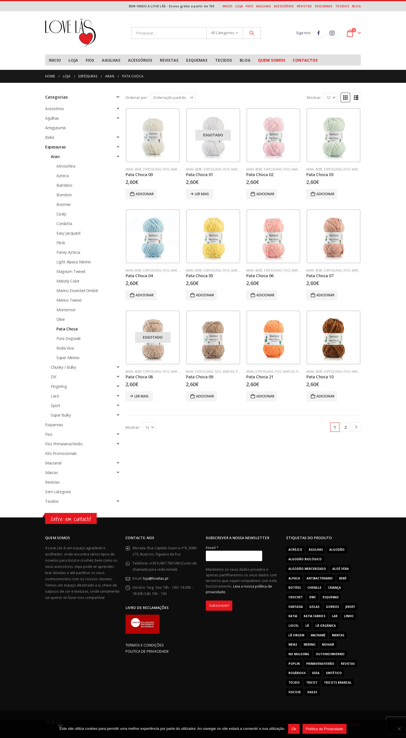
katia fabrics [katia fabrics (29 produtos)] (314, 616)
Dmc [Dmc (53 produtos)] (312, 597)
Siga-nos (303, 32)
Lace (55, 396)
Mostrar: (314, 97)
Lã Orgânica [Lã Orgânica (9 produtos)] (325, 626)
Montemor (66, 309)
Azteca (62, 175)
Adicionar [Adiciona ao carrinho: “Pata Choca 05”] (205, 295)
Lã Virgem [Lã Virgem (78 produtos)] (296, 635)
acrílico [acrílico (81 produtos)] (295, 550)
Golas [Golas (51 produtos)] (314, 607)
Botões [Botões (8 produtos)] (294, 588)
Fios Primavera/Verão (64, 443)
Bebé (138, 169)
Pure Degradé (68, 338)
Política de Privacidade (324, 729)
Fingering (59, 386)
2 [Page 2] (345, 427)
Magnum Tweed (70, 271)
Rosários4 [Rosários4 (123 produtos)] (296, 673)
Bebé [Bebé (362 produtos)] (343, 578)
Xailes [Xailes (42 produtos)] (312, 692)
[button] (345, 97)
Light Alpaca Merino (73, 261)
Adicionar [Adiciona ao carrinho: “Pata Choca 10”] (325, 396)
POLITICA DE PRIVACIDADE (147, 651)
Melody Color (68, 281)
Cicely (61, 214)
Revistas (304, 6)
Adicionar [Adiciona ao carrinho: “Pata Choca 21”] (265, 396)
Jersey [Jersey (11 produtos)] (350, 607)
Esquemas (323, 6)
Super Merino (68, 357)
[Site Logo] (70, 33)
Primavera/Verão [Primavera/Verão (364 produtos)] (320, 664)
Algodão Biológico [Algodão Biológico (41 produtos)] (305, 559)
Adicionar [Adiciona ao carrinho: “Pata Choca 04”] (145, 295)
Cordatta (64, 223)
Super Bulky (61, 415)
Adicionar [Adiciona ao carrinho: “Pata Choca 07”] (325, 295)
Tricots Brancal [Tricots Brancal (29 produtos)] (338, 682)
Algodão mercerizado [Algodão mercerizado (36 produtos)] (307, 569)
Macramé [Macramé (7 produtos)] (318, 635)
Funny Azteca (68, 252)
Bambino (64, 185)
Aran (129, 169)
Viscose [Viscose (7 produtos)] (294, 692)
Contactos (305, 60)
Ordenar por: (136, 97)
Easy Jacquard (68, 233)
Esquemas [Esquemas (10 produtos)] (331, 597)
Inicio (228, 6)
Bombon (64, 194)
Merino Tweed (68, 300)
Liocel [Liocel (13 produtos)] (293, 626)
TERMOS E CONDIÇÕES (144, 645)
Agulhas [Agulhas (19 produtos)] (316, 550)
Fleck (60, 242)
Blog (356, 6)
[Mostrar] (331, 97)
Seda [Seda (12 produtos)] (315, 673)
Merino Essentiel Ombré (77, 290)
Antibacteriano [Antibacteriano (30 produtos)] (319, 578)
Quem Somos (271, 60)
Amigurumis (55, 127)
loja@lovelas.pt (155, 578)
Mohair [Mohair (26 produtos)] (328, 644)
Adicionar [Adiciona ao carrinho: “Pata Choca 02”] (265, 194)
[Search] (252, 33)
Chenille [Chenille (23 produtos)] (314, 588)
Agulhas (263, 6)
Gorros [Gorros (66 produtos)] (332, 607)
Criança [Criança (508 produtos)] (334, 588)
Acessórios (284, 6)
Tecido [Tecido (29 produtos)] (294, 682)
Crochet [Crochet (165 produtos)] (295, 597)
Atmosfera (65, 166)
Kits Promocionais (61, 453)
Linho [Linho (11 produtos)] (349, 616)
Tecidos (342, 6)
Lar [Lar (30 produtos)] (334, 616)
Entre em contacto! (71, 519)
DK (53, 376)
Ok (294, 729)
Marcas (176, 169)
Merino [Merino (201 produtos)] (309, 644)
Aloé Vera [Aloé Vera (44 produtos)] (340, 569)
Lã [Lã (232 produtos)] (307, 626)
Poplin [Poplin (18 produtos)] (294, 664)
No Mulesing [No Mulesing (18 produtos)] (298, 654)
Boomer (63, 204)
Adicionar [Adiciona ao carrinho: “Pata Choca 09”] (205, 396)
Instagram (332, 33)
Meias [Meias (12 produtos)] (292, 644)
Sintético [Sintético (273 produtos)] (334, 673)
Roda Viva (65, 348)
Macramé (53, 463)
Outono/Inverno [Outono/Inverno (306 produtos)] (330, 654)
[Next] (356, 427)
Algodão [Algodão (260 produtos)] (337, 550)
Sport (55, 405)
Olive (60, 319)
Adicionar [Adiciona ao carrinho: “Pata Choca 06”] (265, 295)
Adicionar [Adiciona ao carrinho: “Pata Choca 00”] (145, 194)
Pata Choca (67, 329)
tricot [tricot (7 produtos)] (311, 682)
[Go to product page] (153, 135)
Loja (239, 6)
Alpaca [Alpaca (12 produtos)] (294, 578)
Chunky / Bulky (63, 367)
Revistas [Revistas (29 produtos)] (348, 664)
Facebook (319, 33)
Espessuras (152, 169)
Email (212, 547)
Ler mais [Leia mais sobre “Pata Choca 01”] (202, 194)
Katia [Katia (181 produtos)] (292, 616)
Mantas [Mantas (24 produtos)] (338, 635)
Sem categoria (58, 491)
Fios (249, 6)
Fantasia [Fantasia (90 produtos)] (295, 607)
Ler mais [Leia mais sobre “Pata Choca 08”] (141, 396)
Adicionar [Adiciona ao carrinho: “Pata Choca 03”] (325, 194)
